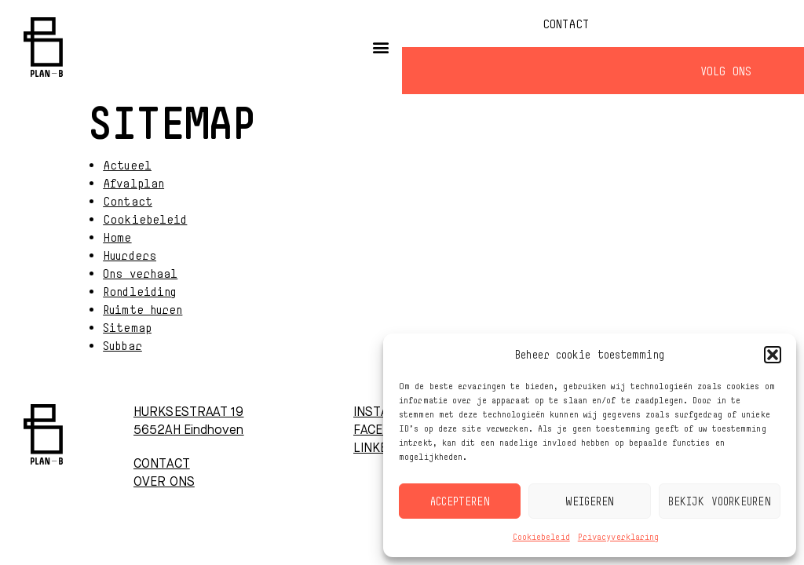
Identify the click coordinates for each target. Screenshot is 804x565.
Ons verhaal (140, 273)
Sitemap (127, 327)
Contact (566, 23)
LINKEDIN (380, 449)
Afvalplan (133, 183)
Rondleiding (140, 291)
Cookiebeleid (541, 536)
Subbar (122, 345)
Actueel (127, 165)
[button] (772, 355)
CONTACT (161, 464)
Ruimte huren (142, 309)
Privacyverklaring (619, 536)
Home (117, 237)
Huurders (129, 255)
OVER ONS (164, 482)
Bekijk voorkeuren (719, 501)
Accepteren (460, 501)
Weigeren (590, 501)
